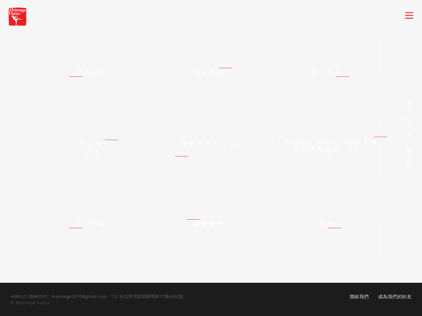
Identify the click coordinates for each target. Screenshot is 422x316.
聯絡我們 (359, 296)
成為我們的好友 (395, 296)
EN (409, 165)
